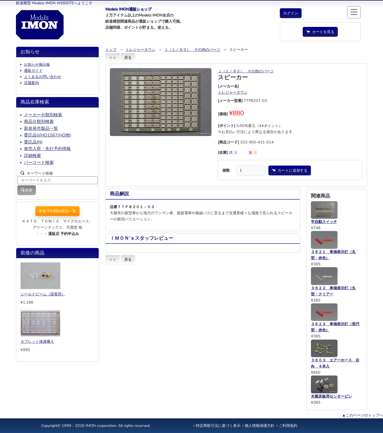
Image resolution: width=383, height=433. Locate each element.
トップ (110, 49)
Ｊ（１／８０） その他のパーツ (192, 49)
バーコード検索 (39, 163)
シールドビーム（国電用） (42, 294)
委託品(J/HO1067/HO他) (47, 135)
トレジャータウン (140, 49)
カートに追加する (289, 170)
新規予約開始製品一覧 (57, 211)
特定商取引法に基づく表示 (218, 425)
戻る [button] (128, 57)
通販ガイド (33, 70)
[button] (291, 13)
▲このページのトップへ (362, 415)
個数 (226, 170)
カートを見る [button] (320, 31)
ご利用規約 (288, 425)
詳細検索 (32, 156)
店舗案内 (31, 82)
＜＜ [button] (112, 57)
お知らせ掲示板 (37, 64)
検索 (26, 190)
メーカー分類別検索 (43, 115)
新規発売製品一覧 (41, 128)
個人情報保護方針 (259, 425)
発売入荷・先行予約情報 (47, 149)
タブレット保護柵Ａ (37, 341)
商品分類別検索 (39, 122)
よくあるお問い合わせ (42, 76)
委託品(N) (33, 142)
